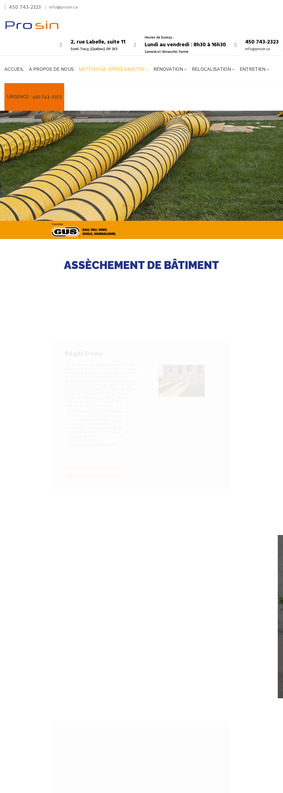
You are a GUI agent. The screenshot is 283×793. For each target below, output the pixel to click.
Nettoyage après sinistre (112, 69)
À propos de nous (51, 69)
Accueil (14, 69)
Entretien (253, 69)
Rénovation (168, 69)
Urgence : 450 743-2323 (34, 96)
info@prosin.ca (63, 7)
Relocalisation (212, 69)
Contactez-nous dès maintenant (74, 494)
